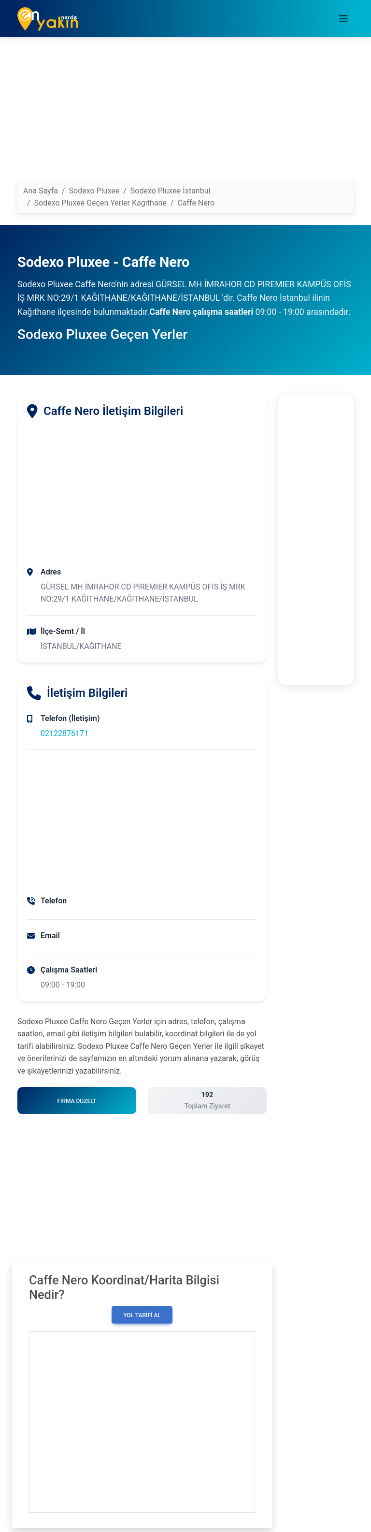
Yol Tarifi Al (142, 1315)
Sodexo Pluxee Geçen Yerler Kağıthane (100, 202)
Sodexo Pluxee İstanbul (170, 190)
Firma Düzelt (76, 1101)
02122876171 (64, 733)
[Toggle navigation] (343, 19)
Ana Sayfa (40, 190)
